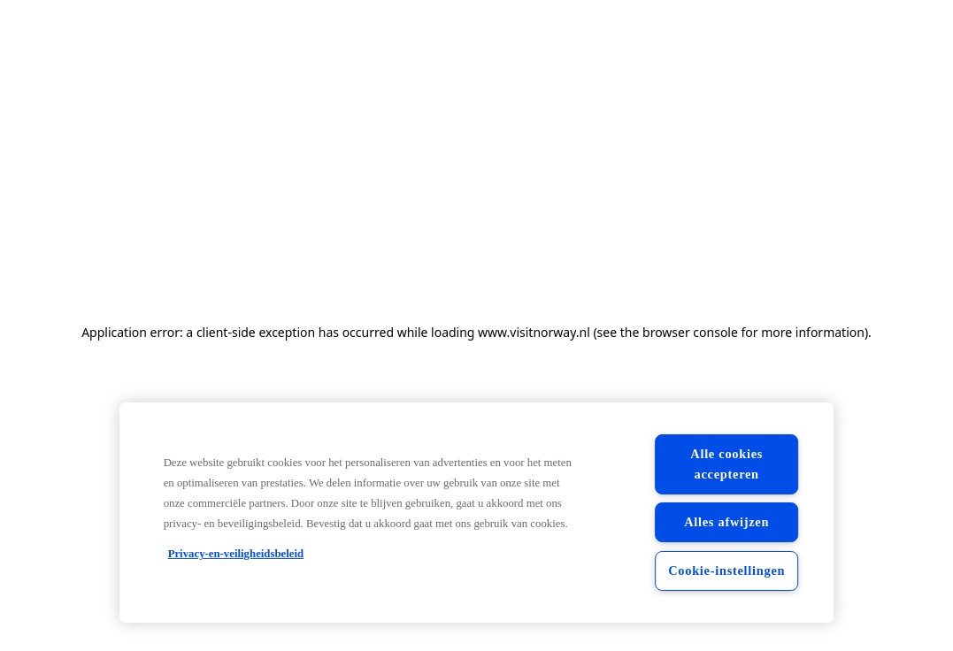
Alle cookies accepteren (726, 464)
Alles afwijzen (726, 522)
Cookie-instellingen (726, 570)
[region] (476, 512)
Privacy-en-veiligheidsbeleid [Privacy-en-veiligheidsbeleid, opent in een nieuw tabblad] (236, 554)
